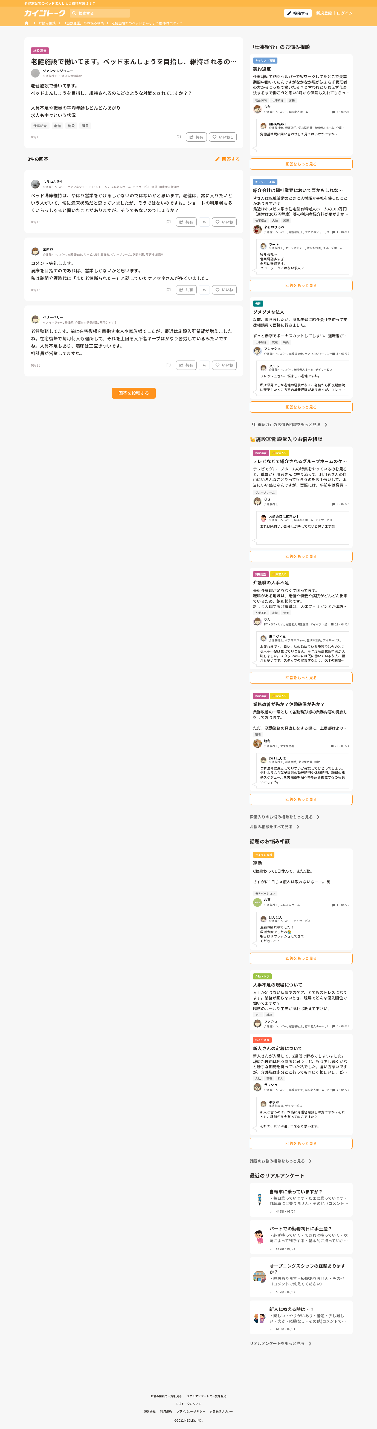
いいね (224, 222)
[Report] (178, 137)
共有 (196, 137)
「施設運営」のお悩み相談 (83, 23)
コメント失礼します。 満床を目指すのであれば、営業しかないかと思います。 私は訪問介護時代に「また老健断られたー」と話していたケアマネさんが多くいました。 (120, 270)
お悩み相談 (47, 23)
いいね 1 (223, 137)
